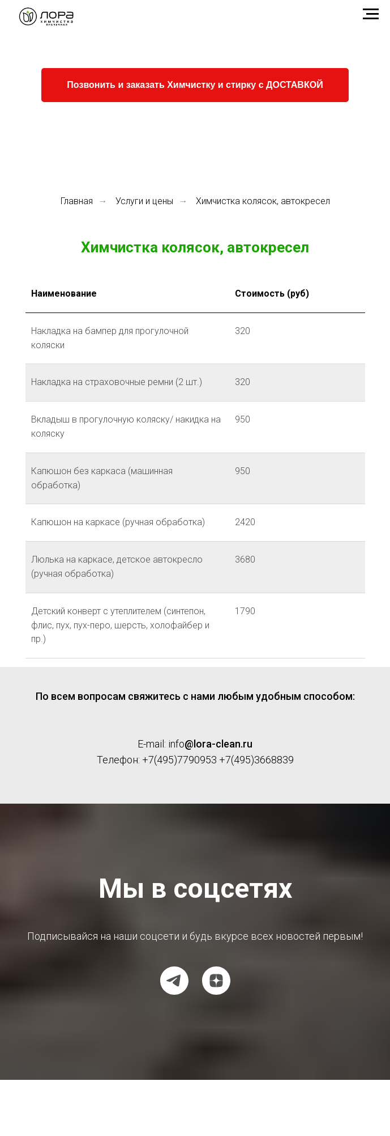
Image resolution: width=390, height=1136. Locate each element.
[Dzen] (216, 980)
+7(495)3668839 (256, 760)
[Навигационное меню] (371, 14)
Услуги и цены (144, 201)
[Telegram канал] (174, 980)
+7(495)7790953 (179, 760)
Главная (77, 201)
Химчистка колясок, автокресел (263, 201)
